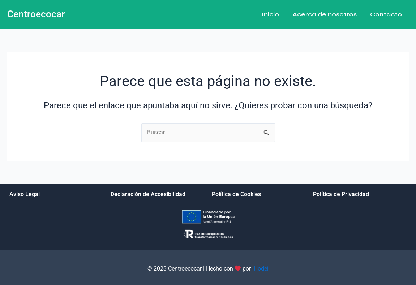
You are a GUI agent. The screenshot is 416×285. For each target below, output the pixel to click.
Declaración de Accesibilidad (148, 194)
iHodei (260, 268)
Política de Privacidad (341, 194)
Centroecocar (36, 14)
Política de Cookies (236, 194)
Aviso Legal (24, 194)
